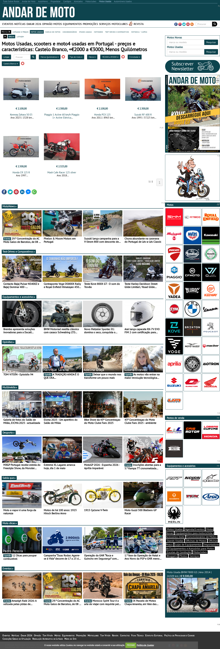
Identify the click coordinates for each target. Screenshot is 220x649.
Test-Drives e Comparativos (19, 251)
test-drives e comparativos (117, 31)
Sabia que (9, 478)
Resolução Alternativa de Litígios (47, 638)
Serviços (105, 24)
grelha (11, 36)
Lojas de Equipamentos (188, 544)
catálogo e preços (20, 31)
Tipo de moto (76, 57)
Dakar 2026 (34, 24)
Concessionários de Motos (202, 537)
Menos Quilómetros (50, 57)
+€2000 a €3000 (110, 57)
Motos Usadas (175, 529)
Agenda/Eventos (194, 529)
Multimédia (10, 387)
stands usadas (85, 31)
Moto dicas (10, 523)
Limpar (6, 57)
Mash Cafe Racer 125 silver (61, 172)
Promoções (90, 24)
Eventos (7, 24)
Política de (145, 645)
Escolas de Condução (179, 552)
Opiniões (9, 342)
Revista (139, 24)
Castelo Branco (11, 63)
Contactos (125, 635)
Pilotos (183, 556)
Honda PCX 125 (102, 114)
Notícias (20, 24)
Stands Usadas (175, 540)
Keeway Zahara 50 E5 (21, 114)
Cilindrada (134, 57)
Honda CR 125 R (21, 172)
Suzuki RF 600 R (143, 114)
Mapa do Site (70, 638)
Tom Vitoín (48, 635)
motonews (98, 31)
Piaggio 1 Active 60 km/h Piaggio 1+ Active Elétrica (61, 116)
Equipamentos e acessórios (19, 297)
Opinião (47, 24)
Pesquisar (211, 42)
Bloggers (172, 556)
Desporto (9, 432)
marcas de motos (52, 31)
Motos (57, 24)
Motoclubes (120, 24)
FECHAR (131, 645)
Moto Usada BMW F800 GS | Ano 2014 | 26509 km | (192, 591)
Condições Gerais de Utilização (17, 638)
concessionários (70, 31)
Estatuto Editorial (154, 635)
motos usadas (37, 31)
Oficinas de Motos (196, 540)
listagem (20, 36)
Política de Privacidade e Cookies (179, 635)
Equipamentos (72, 24)
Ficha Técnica (137, 635)
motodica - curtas (139, 31)
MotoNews (10, 206)
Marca (92, 57)
